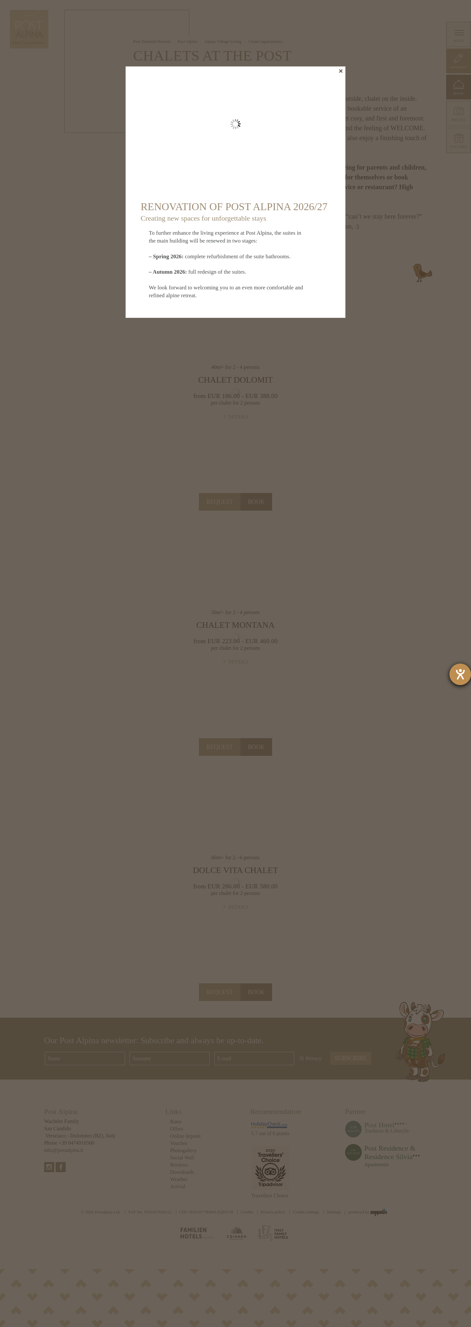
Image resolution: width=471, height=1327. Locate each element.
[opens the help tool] (460, 674)
